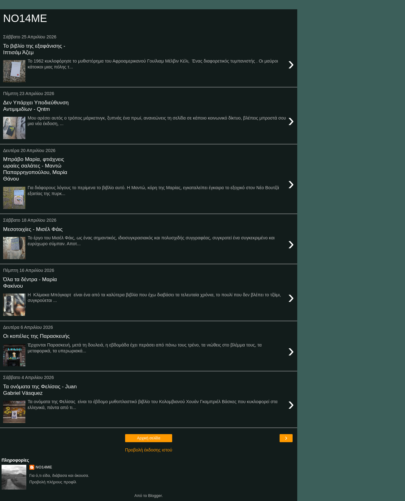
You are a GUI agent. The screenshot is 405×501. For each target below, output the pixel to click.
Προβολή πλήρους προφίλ (52, 482)
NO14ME (44, 467)
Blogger (155, 495)
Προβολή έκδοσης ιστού (148, 449)
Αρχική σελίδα (148, 438)
